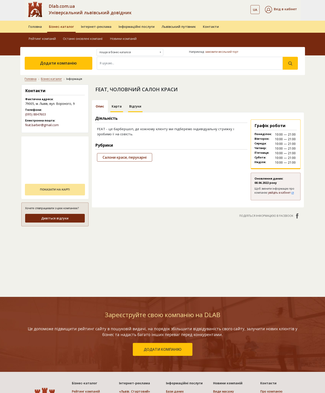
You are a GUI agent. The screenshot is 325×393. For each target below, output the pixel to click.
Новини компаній (123, 38)
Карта (117, 106)
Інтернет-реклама (96, 26)
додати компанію (163, 349)
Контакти (211, 26)
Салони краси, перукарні (125, 157)
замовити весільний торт (221, 52)
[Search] (190, 63)
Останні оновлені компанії (83, 38)
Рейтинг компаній (42, 38)
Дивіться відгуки (55, 218)
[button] (281, 9)
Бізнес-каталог (61, 26)
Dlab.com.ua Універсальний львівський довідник (90, 9)
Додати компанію (58, 63)
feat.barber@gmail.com (42, 125)
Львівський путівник (179, 26)
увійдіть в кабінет (281, 192)
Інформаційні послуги (137, 26)
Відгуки (135, 106)
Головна (35, 26)
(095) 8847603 (35, 114)
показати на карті (55, 189)
